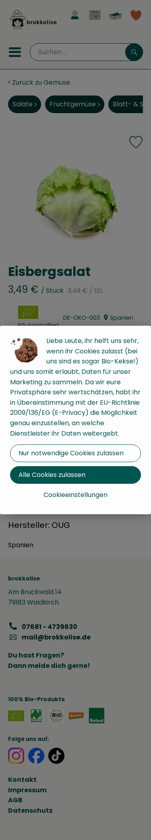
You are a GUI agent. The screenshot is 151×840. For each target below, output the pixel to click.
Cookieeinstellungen (75, 494)
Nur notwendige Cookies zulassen (71, 453)
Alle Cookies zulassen (52, 474)
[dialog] (75, 420)
